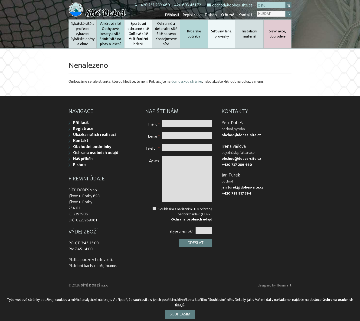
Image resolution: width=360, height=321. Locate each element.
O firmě (227, 15)
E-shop (211, 15)
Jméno (154, 124)
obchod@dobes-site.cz (232, 5)
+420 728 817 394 (236, 193)
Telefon (153, 148)
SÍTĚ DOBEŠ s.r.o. (95, 285)
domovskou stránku (186, 82)
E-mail (154, 136)
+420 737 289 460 (154, 5)
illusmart (283, 285)
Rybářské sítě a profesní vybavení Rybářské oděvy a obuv (83, 34)
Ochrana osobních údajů (95, 152)
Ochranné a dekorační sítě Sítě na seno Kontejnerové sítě (166, 34)
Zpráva (154, 160)
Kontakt (245, 15)
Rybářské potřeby (194, 34)
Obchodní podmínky (92, 146)
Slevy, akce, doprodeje (277, 34)
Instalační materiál (249, 34)
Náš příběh (83, 158)
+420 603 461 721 (187, 5)
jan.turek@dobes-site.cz (243, 187)
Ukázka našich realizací (94, 134)
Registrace (192, 15)
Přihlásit (172, 15)
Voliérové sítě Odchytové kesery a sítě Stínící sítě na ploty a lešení (110, 34)
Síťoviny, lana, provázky (221, 34)
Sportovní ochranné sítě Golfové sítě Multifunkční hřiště (138, 34)
